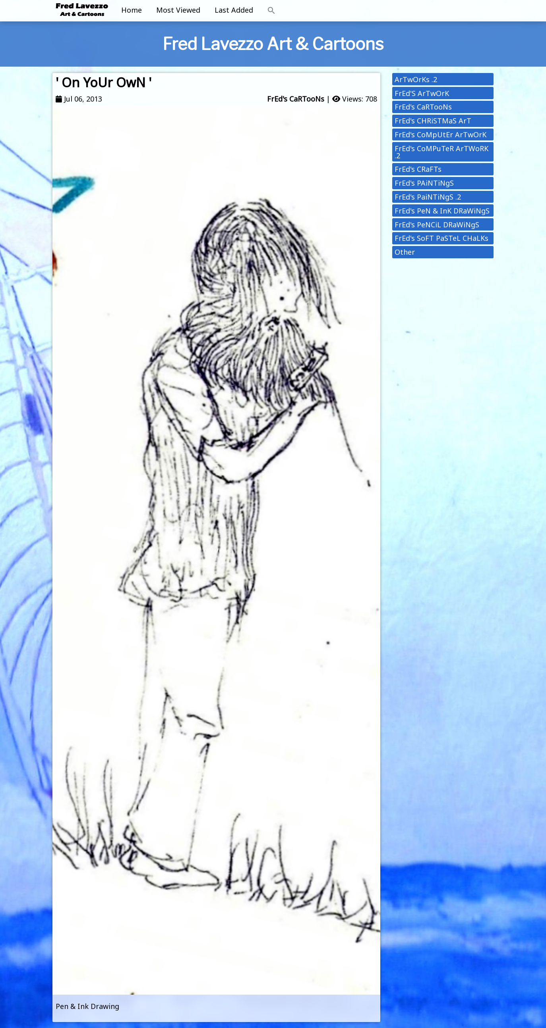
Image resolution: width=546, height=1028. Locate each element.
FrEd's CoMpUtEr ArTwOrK (440, 134)
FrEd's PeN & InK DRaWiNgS (442, 210)
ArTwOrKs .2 (416, 79)
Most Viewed (178, 10)
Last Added (234, 10)
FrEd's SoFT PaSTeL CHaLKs (441, 238)
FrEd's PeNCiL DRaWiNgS (437, 224)
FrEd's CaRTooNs (295, 99)
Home (131, 10)
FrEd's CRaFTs (418, 169)
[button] (271, 10)
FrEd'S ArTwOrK (422, 93)
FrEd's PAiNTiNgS (424, 183)
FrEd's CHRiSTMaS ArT (433, 120)
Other (405, 252)
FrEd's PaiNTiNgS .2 (428, 197)
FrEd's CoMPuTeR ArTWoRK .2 (441, 152)
